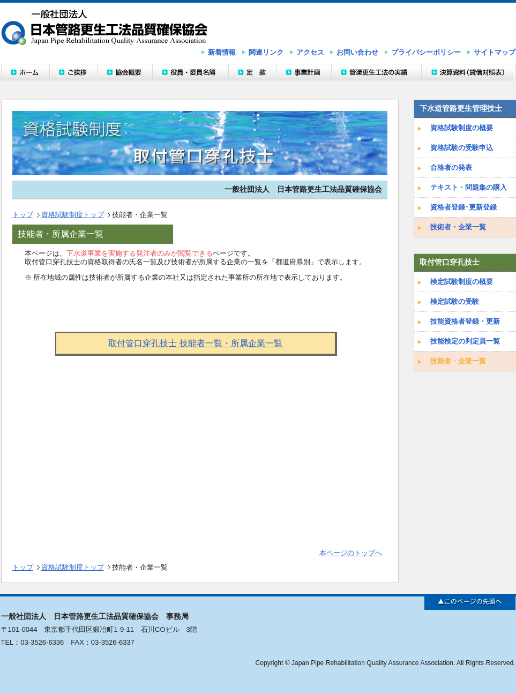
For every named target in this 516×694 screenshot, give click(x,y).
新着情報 (222, 52)
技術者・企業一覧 (458, 227)
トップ (22, 215)
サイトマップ (494, 52)
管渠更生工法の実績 (376, 72)
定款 (252, 72)
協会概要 (124, 72)
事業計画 (303, 72)
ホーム (25, 72)
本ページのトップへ (350, 553)
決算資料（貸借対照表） (468, 72)
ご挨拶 (73, 72)
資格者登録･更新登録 (463, 207)
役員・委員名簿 (190, 72)
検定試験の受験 (454, 301)
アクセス (310, 52)
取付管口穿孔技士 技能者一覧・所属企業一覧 (195, 343)
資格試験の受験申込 (461, 148)
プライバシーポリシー (426, 52)
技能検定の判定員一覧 (465, 341)
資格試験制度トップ (72, 215)
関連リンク (266, 52)
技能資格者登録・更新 (465, 321)
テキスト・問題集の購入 (468, 187)
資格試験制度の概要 (461, 128)
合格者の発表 (451, 167)
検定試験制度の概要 (461, 282)
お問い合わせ (357, 52)
